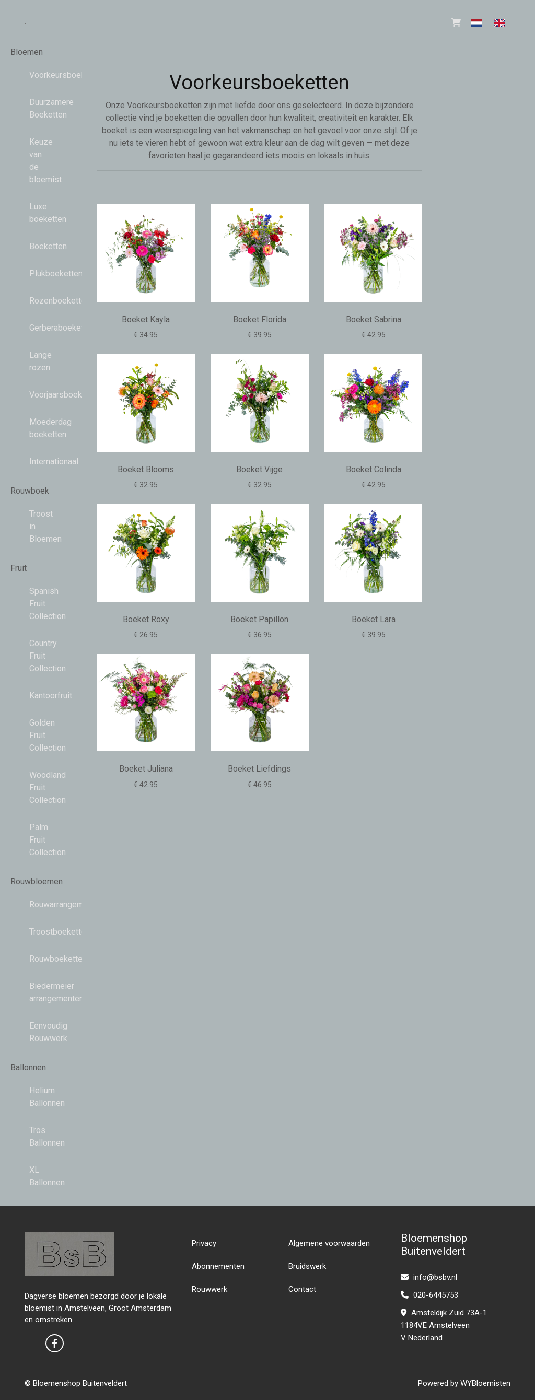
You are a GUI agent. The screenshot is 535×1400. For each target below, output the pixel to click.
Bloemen (26, 52)
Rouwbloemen (36, 881)
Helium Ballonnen (41, 1097)
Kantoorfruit (41, 696)
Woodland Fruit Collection (41, 787)
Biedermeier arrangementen (41, 992)
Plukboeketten (41, 273)
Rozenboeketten (41, 301)
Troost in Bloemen (41, 526)
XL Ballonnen (41, 1176)
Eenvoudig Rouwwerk (41, 1032)
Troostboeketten (41, 932)
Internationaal (41, 461)
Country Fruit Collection (41, 655)
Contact (302, 1289)
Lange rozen (40, 361)
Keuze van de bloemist (41, 160)
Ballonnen (28, 1067)
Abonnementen (218, 1266)
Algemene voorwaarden (329, 1243)
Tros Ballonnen (41, 1136)
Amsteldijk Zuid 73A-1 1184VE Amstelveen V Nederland (444, 1325)
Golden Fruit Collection (41, 735)
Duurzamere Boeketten (41, 108)
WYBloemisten (485, 1383)
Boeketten (41, 246)
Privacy (204, 1243)
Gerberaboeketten (41, 328)
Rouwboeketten (41, 959)
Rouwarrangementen (41, 904)
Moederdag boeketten (41, 428)
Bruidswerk (307, 1266)
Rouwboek (29, 491)
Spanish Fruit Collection (41, 603)
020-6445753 (429, 1295)
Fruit (18, 568)
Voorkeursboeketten (41, 75)
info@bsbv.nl (429, 1277)
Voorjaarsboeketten (41, 395)
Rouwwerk (209, 1289)
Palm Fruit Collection (41, 839)
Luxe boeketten (41, 213)
